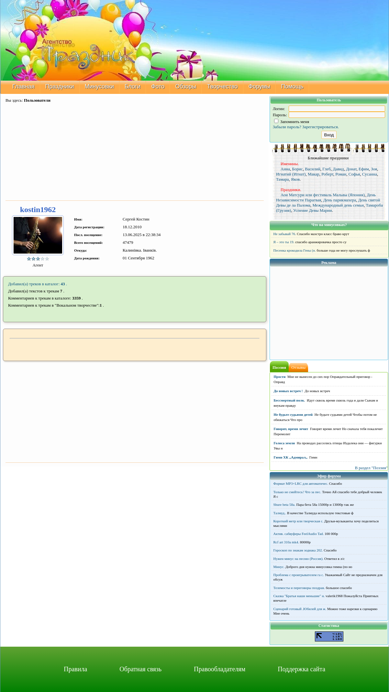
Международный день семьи (337, 205)
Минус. (279, 567)
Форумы (260, 86)
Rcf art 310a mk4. (286, 542)
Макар (313, 174)
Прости (280, 377)
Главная (23, 86)
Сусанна (369, 174)
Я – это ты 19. (284, 242)
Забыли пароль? (287, 126)
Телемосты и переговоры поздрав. (299, 588)
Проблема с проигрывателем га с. (298, 575)
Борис (297, 168)
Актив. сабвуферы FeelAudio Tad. (298, 534)
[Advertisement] (134, 152)
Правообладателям (219, 669)
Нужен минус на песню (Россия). (298, 559)
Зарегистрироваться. (320, 126)
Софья (354, 174)
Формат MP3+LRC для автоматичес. (300, 483)
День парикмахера (339, 200)
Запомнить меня (291, 121)
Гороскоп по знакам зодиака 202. (298, 550)
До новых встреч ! (288, 391)
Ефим (364, 168)
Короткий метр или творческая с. (298, 521)
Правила (75, 669)
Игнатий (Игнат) (291, 174)
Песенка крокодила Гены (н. (294, 250)
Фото (157, 86)
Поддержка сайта (301, 669)
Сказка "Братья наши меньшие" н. (299, 596)
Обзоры (185, 86)
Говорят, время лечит (291, 429)
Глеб (326, 168)
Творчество (222, 86)
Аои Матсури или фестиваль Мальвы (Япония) (323, 194)
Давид (338, 168)
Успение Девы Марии (312, 210)
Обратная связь (140, 669)
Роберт (327, 174)
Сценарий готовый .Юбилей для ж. (300, 609)
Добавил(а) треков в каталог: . (37, 283)
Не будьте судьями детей (293, 414)
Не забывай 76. (284, 234)
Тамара (282, 179)
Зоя (374, 168)
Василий (312, 168)
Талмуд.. (279, 513)
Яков (295, 179)
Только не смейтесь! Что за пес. (297, 492)
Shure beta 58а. (284, 504)
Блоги (132, 86)
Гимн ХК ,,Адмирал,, (290, 457)
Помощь (292, 86)
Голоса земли (284, 443)
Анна (285, 168)
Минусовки (99, 86)
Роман (340, 174)
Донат (351, 168)
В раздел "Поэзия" (371, 467)
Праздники (59, 86)
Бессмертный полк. (289, 400)
